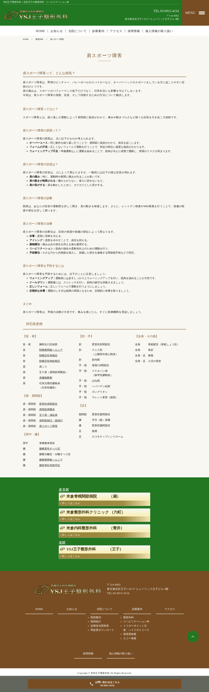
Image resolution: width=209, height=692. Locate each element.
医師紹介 (96, 621)
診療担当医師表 (100, 625)
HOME (40, 31)
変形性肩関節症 (48, 403)
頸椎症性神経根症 (49, 361)
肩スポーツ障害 (48, 426)
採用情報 (134, 31)
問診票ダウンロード (102, 630)
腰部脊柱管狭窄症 (49, 465)
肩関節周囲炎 (47, 409)
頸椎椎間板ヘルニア (51, 350)
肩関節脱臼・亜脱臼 (51, 420)
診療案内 (137, 609)
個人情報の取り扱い (159, 31)
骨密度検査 (129, 634)
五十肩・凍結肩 (48, 415)
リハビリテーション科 (136, 621)
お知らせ (56, 31)
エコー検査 (129, 638)
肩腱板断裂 (45, 377)
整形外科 (39, 39)
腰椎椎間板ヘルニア (51, 459)
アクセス (116, 31)
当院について (104, 609)
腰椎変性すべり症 (49, 448)
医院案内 (96, 617)
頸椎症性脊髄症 (48, 355)
